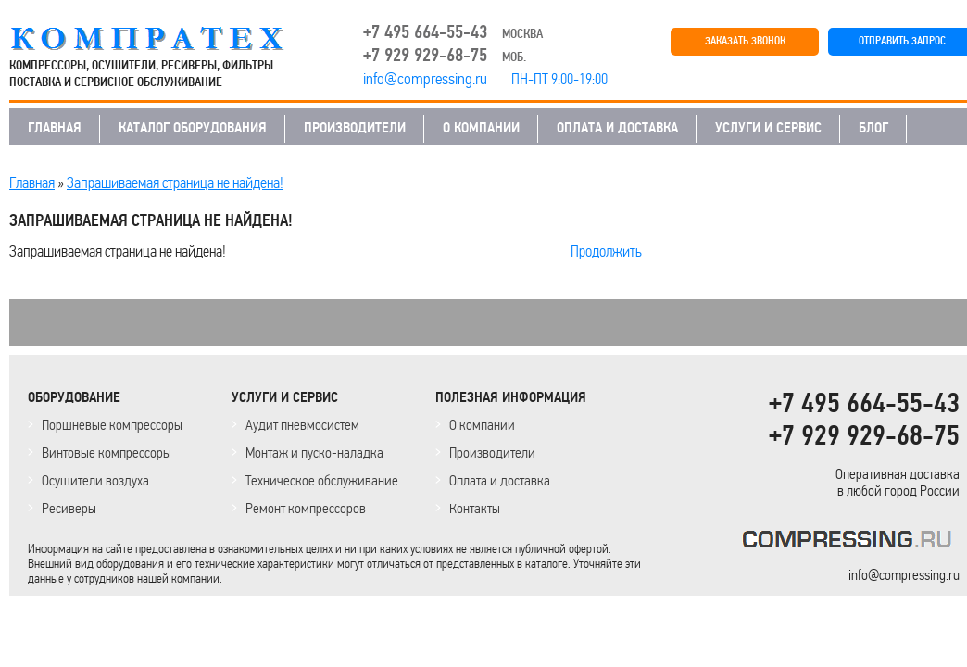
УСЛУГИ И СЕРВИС (768, 128)
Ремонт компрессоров (305, 508)
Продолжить (606, 251)
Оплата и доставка (499, 480)
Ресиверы (69, 508)
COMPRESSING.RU (164, 39)
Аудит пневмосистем (302, 425)
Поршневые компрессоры (112, 425)
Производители (492, 452)
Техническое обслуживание (321, 480)
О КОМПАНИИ (481, 128)
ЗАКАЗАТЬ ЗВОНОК (745, 41)
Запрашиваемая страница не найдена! (175, 182)
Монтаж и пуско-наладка (314, 452)
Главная (32, 182)
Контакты (474, 508)
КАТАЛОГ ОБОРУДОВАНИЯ (193, 128)
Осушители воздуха (95, 480)
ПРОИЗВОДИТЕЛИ (355, 128)
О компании (482, 425)
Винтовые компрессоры (106, 452)
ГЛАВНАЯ (55, 128)
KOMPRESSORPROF (851, 542)
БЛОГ (873, 128)
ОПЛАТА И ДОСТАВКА (617, 128)
